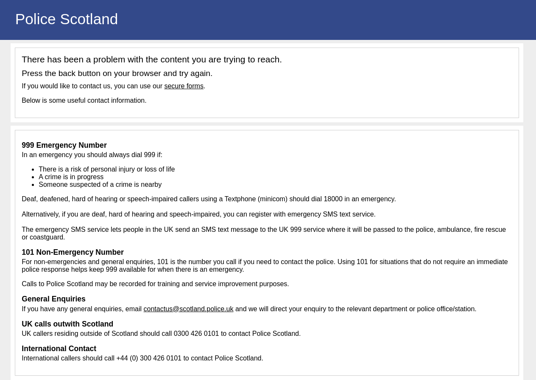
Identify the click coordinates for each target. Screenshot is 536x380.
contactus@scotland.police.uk (189, 308)
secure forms (183, 86)
